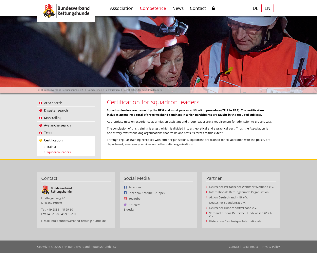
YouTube (135, 198)
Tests (48, 133)
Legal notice (250, 247)
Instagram (135, 204)
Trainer (51, 147)
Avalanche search (57, 125)
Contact (198, 8)
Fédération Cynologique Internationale (235, 221)
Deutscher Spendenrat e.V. (227, 202)
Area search (53, 103)
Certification (113, 90)
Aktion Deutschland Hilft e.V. (228, 197)
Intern (213, 8)
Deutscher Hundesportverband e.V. (233, 208)
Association (122, 8)
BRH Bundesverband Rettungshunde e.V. (60, 90)
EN (268, 8)
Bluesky (129, 209)
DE (255, 8)
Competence (153, 8)
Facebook (135, 187)
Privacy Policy (271, 247)
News (178, 8)
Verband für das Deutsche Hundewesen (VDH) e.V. (240, 214)
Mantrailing (52, 118)
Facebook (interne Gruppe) (147, 192)
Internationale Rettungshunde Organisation (239, 192)
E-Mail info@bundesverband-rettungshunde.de (73, 221)
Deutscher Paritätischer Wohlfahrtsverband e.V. (241, 187)
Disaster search (56, 110)
